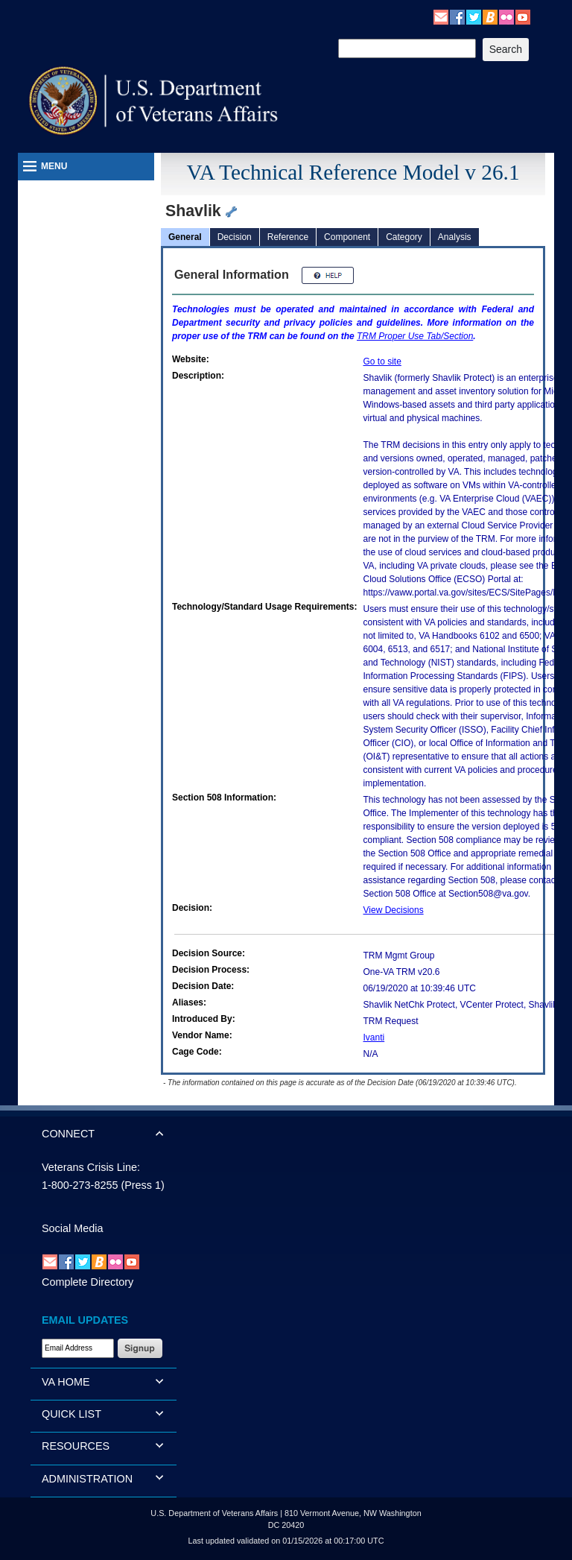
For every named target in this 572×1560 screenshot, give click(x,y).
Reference (287, 237)
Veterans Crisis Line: (91, 1167)
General (185, 237)
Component (347, 237)
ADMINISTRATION (87, 1479)
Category (404, 237)
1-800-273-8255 (80, 1185)
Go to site (382, 361)
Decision (234, 237)
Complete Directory (87, 1282)
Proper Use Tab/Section (415, 336)
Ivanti (374, 1037)
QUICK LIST (71, 1414)
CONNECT (68, 1134)
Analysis (454, 237)
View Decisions (393, 910)
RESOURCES (75, 1446)
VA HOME (66, 1382)
